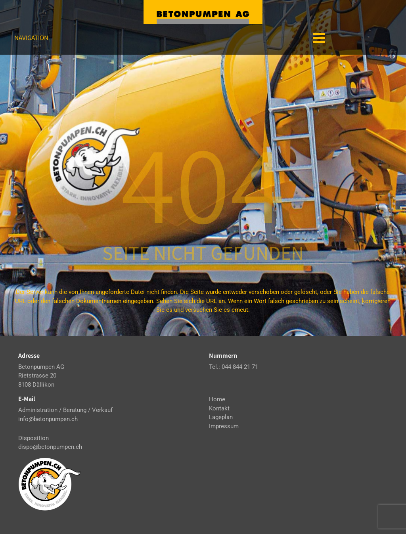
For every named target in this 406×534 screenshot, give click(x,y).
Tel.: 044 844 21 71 (233, 366)
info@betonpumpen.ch (48, 419)
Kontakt (219, 408)
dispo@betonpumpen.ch (50, 446)
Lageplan (221, 417)
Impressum (224, 426)
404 (203, 182)
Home (217, 399)
